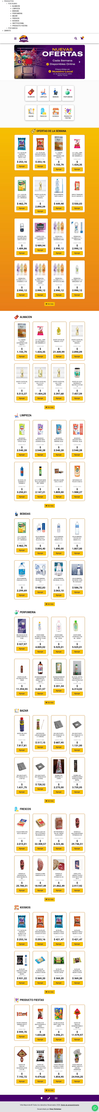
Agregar (22, 166)
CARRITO (7, 31)
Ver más (49, 304)
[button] (19, 62)
